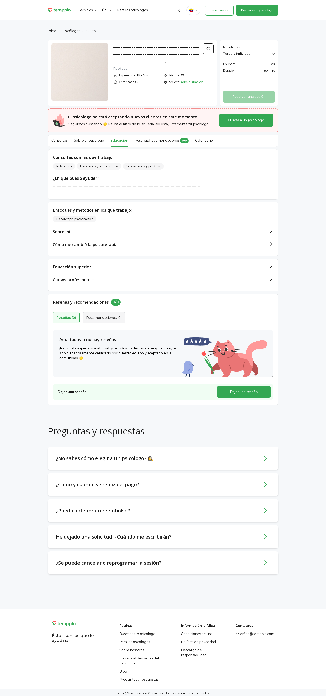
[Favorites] (180, 10)
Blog (123, 671)
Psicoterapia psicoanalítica (74, 219)
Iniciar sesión (219, 10)
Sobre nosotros (131, 649)
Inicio (52, 31)
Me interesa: (232, 47)
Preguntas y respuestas (138, 679)
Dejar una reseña (244, 391)
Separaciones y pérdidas (143, 166)
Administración (192, 82)
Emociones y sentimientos (99, 166)
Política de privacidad (198, 641)
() (66, 317)
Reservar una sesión (249, 97)
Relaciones (64, 166)
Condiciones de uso (197, 633)
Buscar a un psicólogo (257, 10)
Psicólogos (71, 31)
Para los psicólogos (134, 641)
